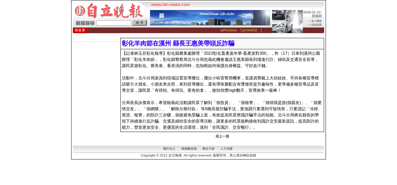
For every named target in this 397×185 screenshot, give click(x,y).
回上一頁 (222, 136)
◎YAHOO (249, 30)
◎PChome (229, 30)
